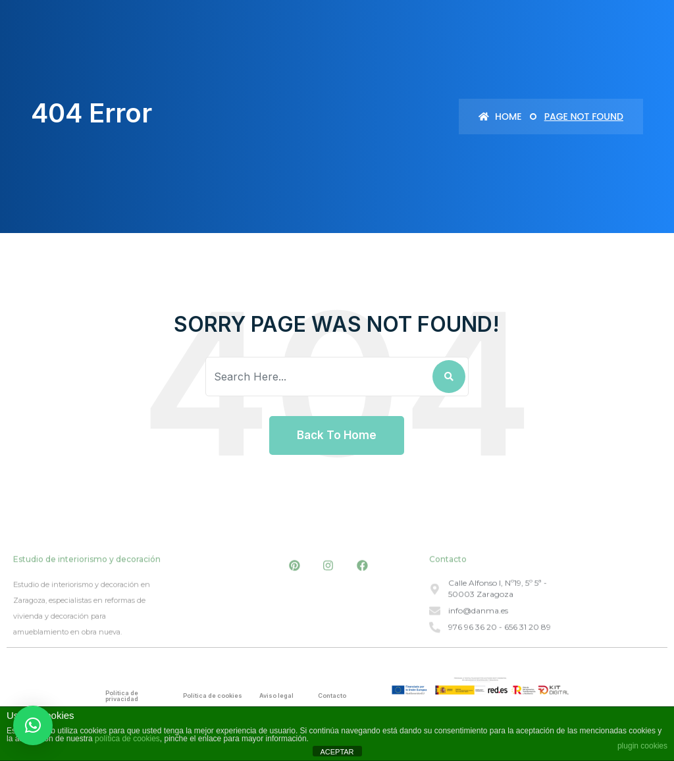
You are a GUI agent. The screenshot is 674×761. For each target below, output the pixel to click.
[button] (33, 725)
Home (500, 116)
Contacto (332, 695)
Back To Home (336, 435)
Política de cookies (212, 695)
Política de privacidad (121, 695)
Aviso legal (276, 695)
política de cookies (127, 738)
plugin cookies (642, 745)
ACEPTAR (336, 752)
